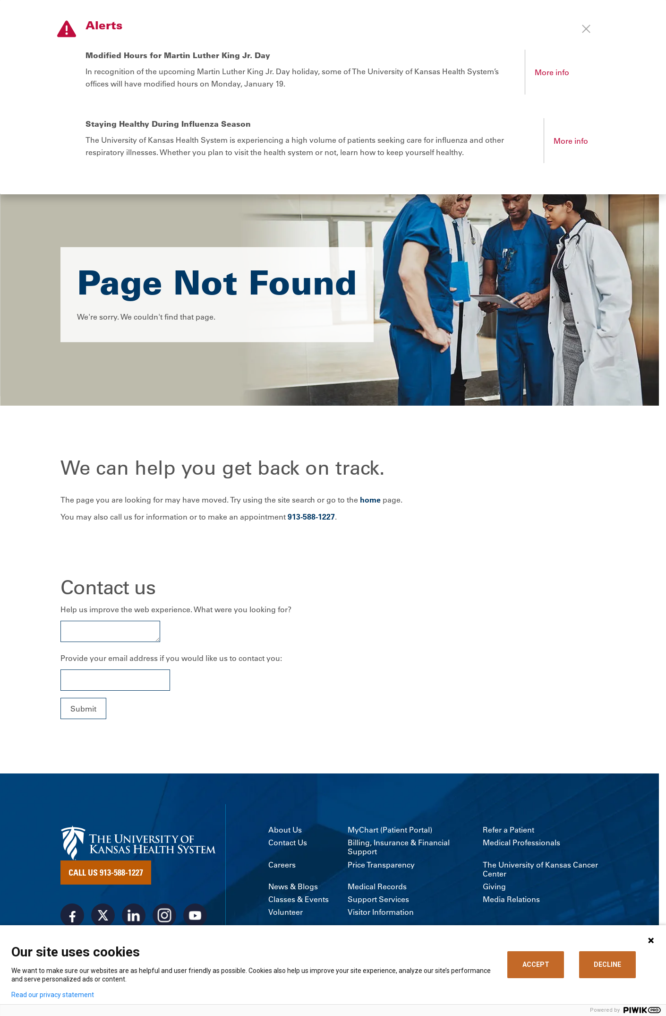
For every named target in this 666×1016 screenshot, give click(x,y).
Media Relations (511, 900)
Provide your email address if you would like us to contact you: (171, 659)
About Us (285, 830)
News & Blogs (293, 887)
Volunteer (285, 913)
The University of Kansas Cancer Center (540, 870)
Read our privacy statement (52, 995)
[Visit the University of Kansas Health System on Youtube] (195, 917)
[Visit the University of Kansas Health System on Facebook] (72, 917)
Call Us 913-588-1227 (105, 873)
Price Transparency (381, 865)
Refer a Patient (508, 830)
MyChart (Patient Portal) (390, 830)
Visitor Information (381, 913)
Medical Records (377, 887)
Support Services (378, 900)
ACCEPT (535, 964)
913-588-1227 (311, 517)
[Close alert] (586, 28)
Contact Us (287, 843)
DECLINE (607, 964)
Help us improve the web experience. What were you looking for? (175, 611)
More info (552, 72)
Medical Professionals (521, 843)
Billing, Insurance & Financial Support (399, 848)
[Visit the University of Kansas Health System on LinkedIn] (133, 917)
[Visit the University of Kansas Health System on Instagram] (164, 917)
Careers (282, 865)
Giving (494, 887)
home (370, 501)
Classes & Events (298, 900)
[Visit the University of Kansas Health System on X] (103, 917)
